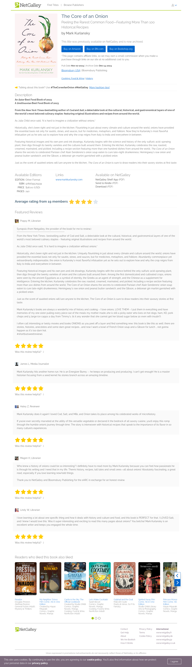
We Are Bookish (128, 639)
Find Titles (53, 5)
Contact (124, 629)
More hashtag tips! (99, 87)
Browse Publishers (74, 5)
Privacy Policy (145, 629)
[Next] (177, 582)
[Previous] (177, 575)
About (123, 636)
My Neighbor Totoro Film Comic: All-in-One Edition (50, 601)
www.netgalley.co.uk (165, 643)
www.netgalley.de (164, 636)
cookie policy (94, 659)
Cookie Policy (145, 636)
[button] (26, 579)
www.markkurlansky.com (69, 179)
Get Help (125, 632)
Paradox (18, 599)
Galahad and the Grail (123, 599)
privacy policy (40, 663)
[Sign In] (174, 5)
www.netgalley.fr (164, 632)
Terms (142, 632)
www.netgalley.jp (164, 639)
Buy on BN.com (95, 49)
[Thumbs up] (43, 352)
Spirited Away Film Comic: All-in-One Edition (146, 601)
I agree (174, 661)
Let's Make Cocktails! (98, 599)
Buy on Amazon (72, 49)
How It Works (127, 643)
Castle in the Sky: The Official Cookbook (73, 600)
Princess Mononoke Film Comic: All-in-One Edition (173, 601)
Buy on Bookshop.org (121, 49)
